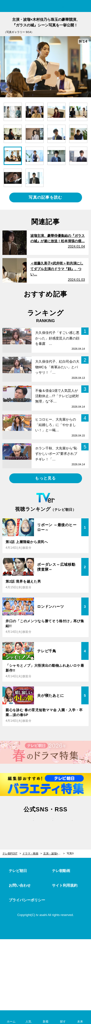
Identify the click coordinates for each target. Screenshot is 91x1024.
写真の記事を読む (45, 197)
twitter (26, 824)
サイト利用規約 (64, 885)
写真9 (70, 853)
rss (65, 824)
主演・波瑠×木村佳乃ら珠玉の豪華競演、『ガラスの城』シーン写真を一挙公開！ (54, 853)
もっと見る (45, 478)
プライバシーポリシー (27, 900)
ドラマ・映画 (30, 853)
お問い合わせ (20, 885)
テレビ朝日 (18, 871)
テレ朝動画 (61, 871)
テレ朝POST (45, 6)
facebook (45, 824)
